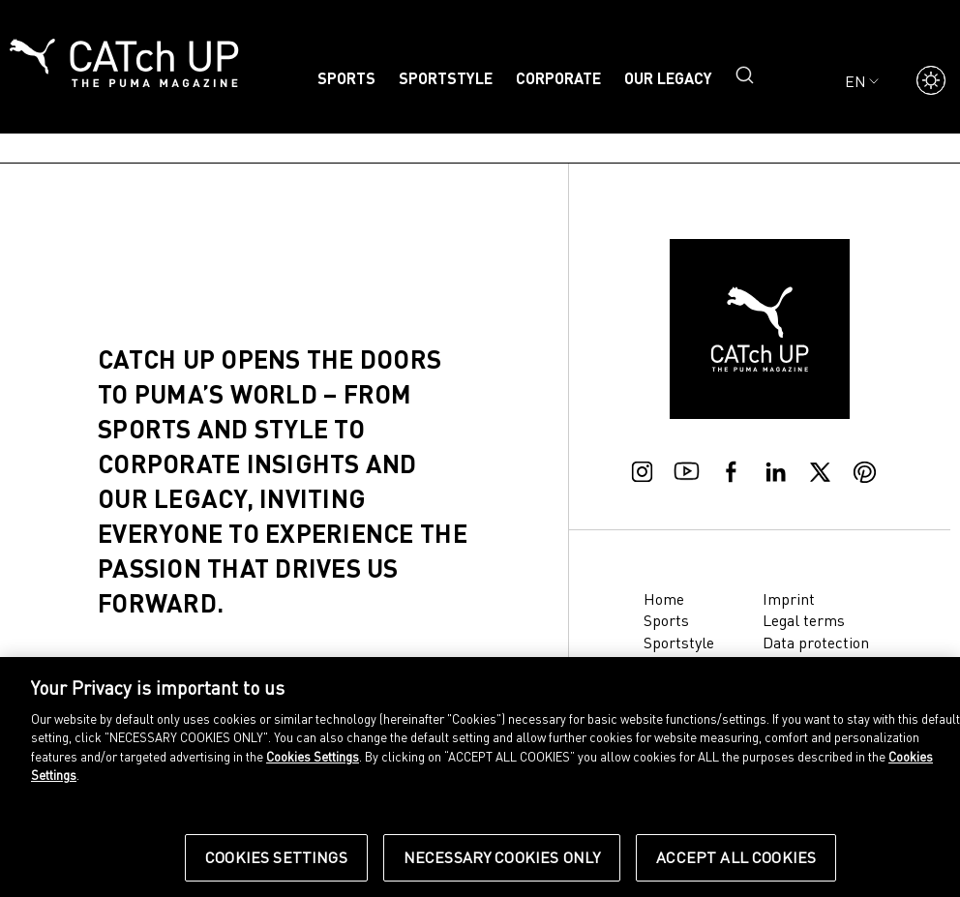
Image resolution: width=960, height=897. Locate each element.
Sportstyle (446, 78)
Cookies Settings (312, 756)
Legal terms (804, 620)
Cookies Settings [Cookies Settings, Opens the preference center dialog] (276, 857)
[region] (480, 777)
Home (664, 599)
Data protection (816, 642)
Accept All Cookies (736, 857)
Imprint (789, 599)
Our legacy (668, 78)
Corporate (558, 78)
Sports (346, 78)
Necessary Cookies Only (502, 857)
